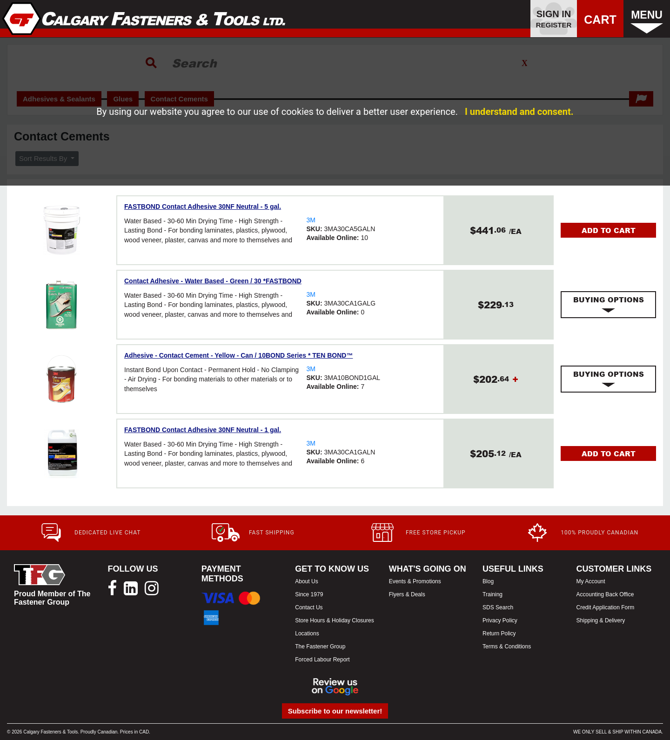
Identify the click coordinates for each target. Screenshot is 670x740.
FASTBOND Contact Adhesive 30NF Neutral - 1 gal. (202, 429)
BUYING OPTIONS (608, 304)
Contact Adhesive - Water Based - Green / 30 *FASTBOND (213, 281)
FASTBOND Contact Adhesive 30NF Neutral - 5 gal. (202, 206)
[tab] (608, 304)
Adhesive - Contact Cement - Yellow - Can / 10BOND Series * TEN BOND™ (238, 355)
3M (310, 220)
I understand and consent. (519, 111)
